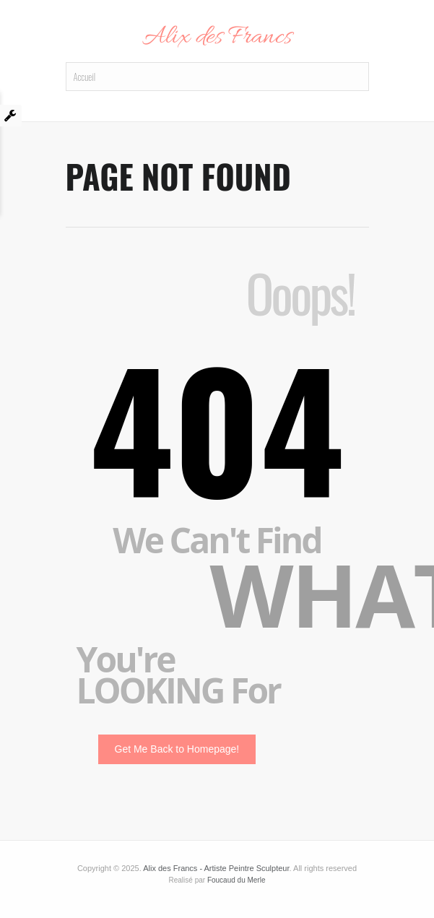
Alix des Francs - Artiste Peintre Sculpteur (216, 868)
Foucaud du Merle (236, 880)
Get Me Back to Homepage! (177, 749)
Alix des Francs (217, 37)
